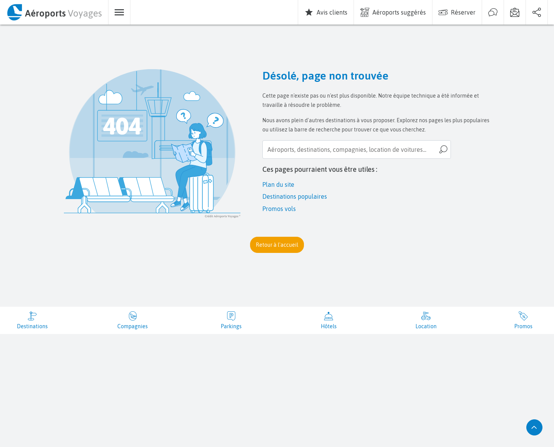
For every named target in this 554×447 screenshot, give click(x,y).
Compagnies (132, 326)
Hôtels (329, 326)
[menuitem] (54, 12)
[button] (277, 245)
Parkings (231, 326)
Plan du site (278, 184)
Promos (523, 326)
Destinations (32, 326)
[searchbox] (356, 149)
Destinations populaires (294, 196)
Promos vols (279, 208)
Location (426, 326)
